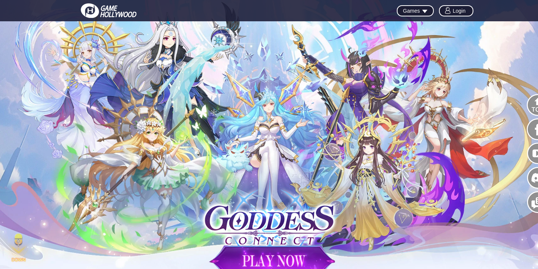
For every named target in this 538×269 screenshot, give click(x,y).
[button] (18, 248)
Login (459, 11)
